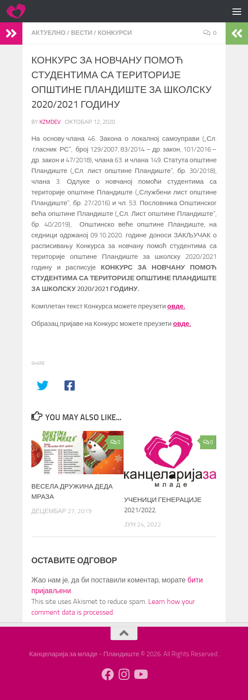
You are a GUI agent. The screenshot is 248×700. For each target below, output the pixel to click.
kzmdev (50, 121)
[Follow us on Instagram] (124, 674)
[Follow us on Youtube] (140, 674)
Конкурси (115, 33)
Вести (81, 33)
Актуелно (48, 33)
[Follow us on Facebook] (108, 674)
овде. (176, 306)
